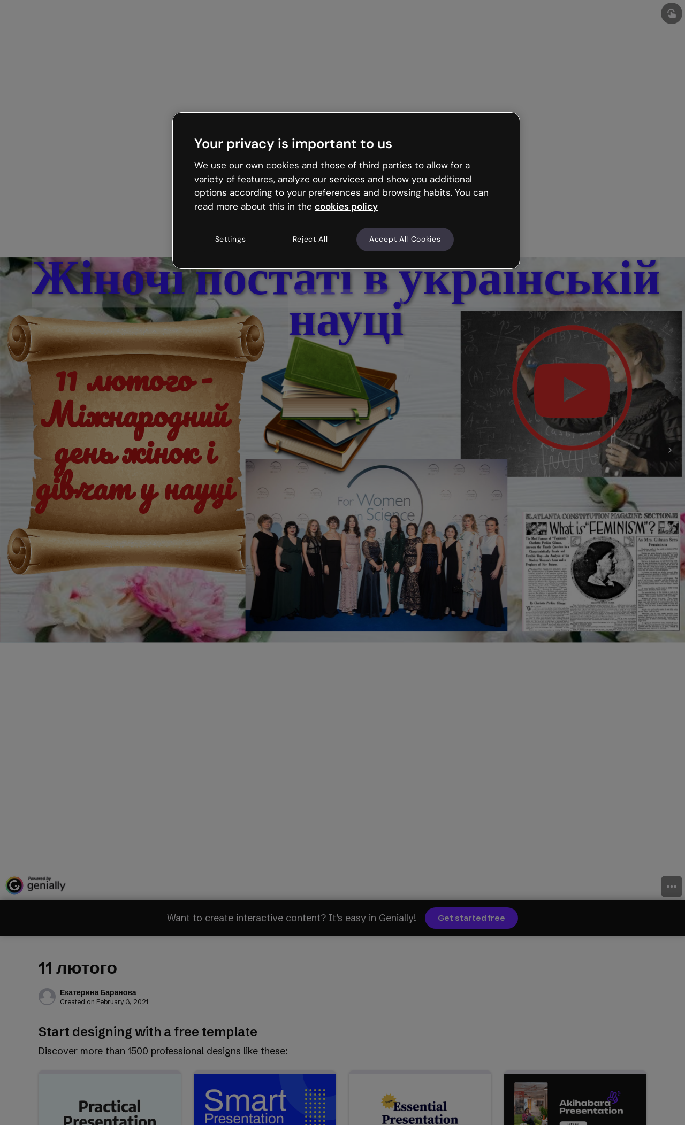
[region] (346, 190)
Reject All (310, 239)
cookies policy (346, 206)
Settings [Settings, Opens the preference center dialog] (230, 239)
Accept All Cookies (405, 239)
